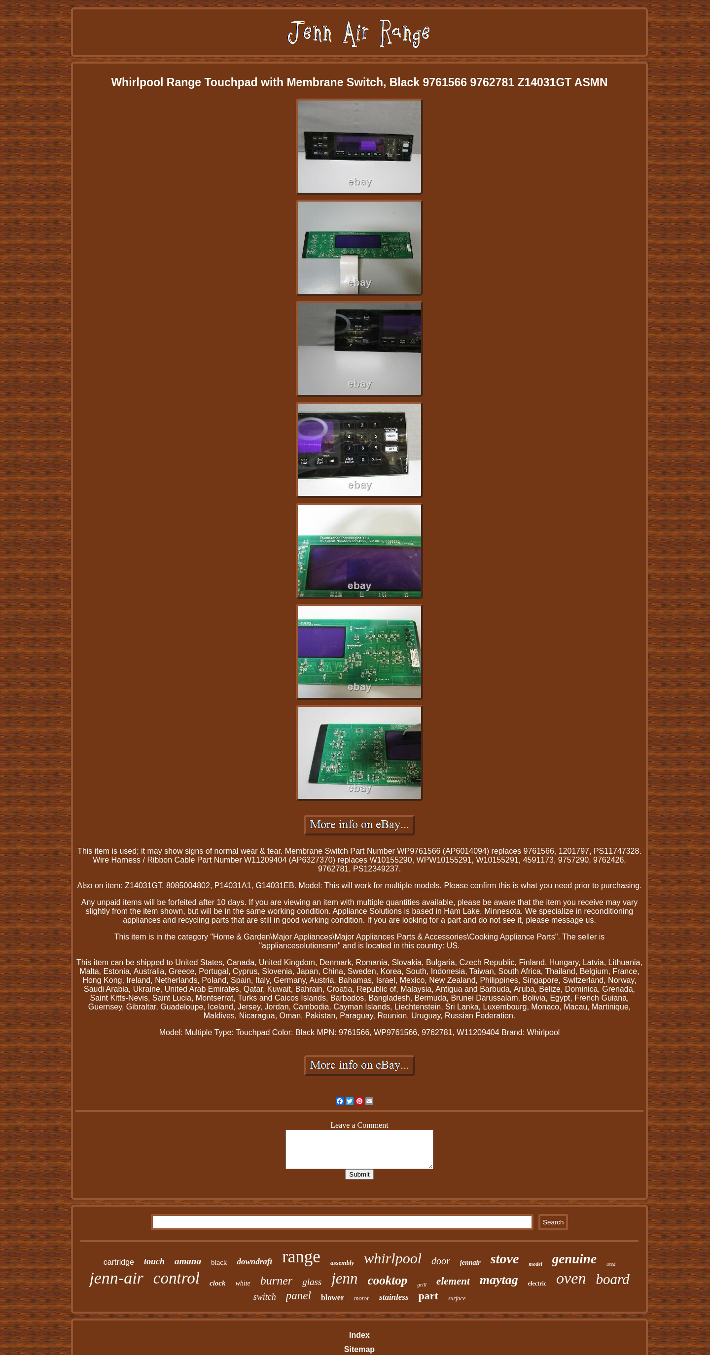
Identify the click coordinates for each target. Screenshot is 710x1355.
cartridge (119, 1262)
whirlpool (393, 1258)
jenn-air (116, 1278)
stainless (394, 1297)
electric (537, 1283)
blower (332, 1297)
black (219, 1262)
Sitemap (359, 1349)
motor (361, 1298)
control (176, 1278)
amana (188, 1261)
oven (571, 1278)
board (612, 1279)
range (301, 1256)
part (428, 1295)
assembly (342, 1262)
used (610, 1264)
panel (298, 1295)
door (440, 1260)
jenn (344, 1278)
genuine (574, 1258)
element (453, 1281)
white (242, 1283)
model (535, 1264)
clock (217, 1283)
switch (264, 1297)
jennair (470, 1262)
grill (421, 1284)
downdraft (254, 1261)
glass (311, 1282)
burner (276, 1280)
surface (456, 1298)
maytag (499, 1280)
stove (505, 1258)
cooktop (388, 1280)
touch (154, 1261)
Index (359, 1335)
